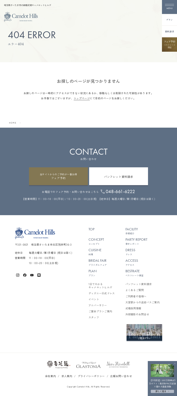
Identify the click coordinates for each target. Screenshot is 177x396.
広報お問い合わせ (121, 376)
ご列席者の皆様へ (135, 296)
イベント (93, 299)
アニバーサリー (97, 305)
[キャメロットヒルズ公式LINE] (39, 275)
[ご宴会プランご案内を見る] (144, 332)
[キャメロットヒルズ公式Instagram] (18, 275)
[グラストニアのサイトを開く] (88, 364)
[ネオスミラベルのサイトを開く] (118, 364)
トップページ (82, 98)
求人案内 (66, 376)
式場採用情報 (133, 308)
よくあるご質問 (134, 290)
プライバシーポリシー (91, 376)
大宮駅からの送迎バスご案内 (142, 302)
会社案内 (50, 376)
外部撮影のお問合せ (137, 314)
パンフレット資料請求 (138, 284)
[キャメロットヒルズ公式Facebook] (25, 275)
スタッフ (93, 317)
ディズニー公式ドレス (101, 293)
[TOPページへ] (21, 17)
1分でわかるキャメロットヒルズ (100, 286)
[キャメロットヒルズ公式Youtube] (32, 275)
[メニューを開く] (169, 7)
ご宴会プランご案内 (100, 311)
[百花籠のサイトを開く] (58, 364)
